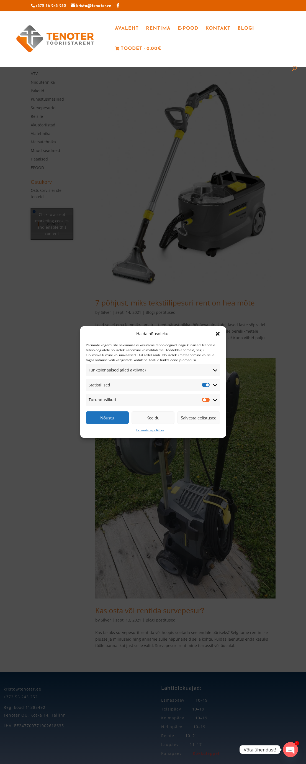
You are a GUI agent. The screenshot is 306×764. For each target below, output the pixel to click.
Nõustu (107, 418)
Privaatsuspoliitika (150, 430)
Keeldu (153, 418)
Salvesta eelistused (199, 418)
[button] (217, 334)
